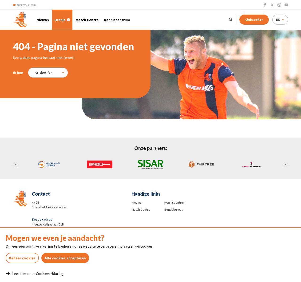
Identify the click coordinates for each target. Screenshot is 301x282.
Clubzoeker (254, 19)
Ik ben (18, 72)
